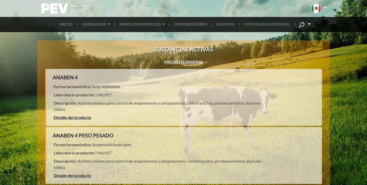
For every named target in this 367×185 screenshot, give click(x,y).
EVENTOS (225, 24)
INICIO (65, 24)
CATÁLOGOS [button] (94, 24)
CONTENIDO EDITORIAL (267, 24)
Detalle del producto (72, 117)
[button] (319, 8)
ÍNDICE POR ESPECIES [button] (140, 24)
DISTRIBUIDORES (190, 24)
